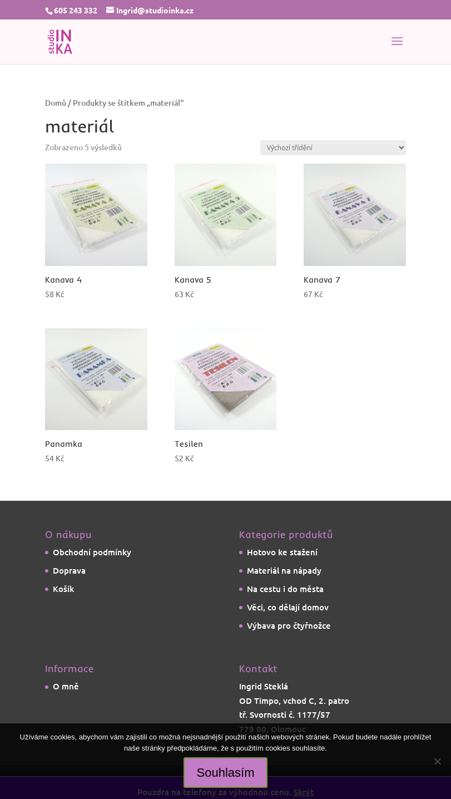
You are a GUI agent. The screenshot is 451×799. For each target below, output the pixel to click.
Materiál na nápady (284, 570)
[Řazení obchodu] (333, 147)
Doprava (69, 570)
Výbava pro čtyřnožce (289, 625)
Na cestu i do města (285, 588)
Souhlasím (226, 773)
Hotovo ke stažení (282, 552)
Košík (63, 588)
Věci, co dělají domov (288, 607)
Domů (55, 102)
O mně (66, 686)
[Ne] (437, 761)
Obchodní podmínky (92, 552)
